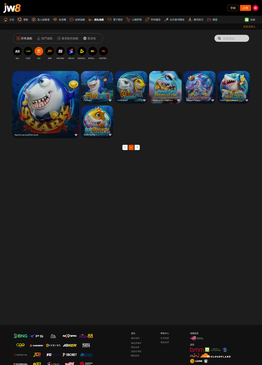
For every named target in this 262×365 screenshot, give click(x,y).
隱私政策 (135, 347)
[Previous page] (125, 147)
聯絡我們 (165, 342)
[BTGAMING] (92, 53)
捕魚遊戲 (96, 19)
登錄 (233, 7)
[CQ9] (28, 53)
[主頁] (12, 8)
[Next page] (137, 147)
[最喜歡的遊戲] (67, 38)
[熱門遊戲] (44, 38)
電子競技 (115, 19)
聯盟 (212, 19)
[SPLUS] (71, 53)
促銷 (250, 20)
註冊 (245, 7)
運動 (23, 19)
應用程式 (195, 19)
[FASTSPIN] (103, 53)
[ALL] (17, 53)
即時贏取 (153, 19)
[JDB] (49, 53)
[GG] (39, 53)
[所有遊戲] (24, 38)
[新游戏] (89, 38)
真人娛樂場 (40, 19)
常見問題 (165, 338)
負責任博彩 (136, 351)
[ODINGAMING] (82, 53)
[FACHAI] (60, 53)
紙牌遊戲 (77, 19)
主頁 (8, 19)
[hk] (255, 8)
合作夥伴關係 (174, 19)
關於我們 (135, 338)
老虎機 (59, 19)
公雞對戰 (134, 19)
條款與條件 (136, 343)
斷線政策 (135, 355)
